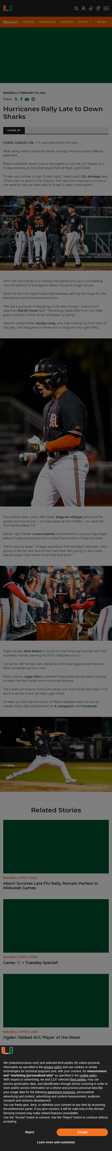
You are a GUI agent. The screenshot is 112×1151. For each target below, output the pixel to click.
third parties (78, 1079)
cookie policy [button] (88, 1075)
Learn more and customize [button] (56, 1142)
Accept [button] (82, 1132)
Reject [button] (29, 1132)
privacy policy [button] (53, 1067)
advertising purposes (61, 1092)
